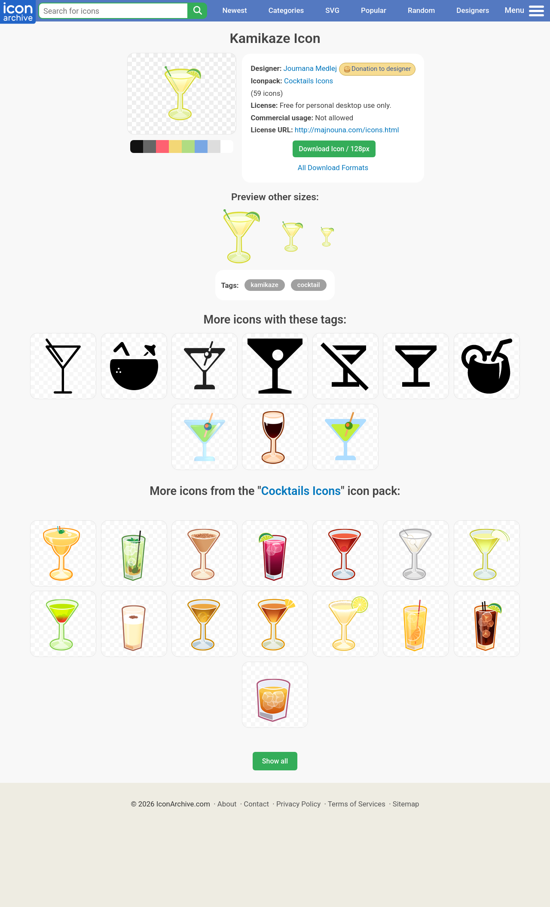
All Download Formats (333, 167)
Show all (275, 761)
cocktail (308, 285)
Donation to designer (381, 69)
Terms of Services (356, 804)
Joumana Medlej (310, 68)
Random (421, 10)
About (227, 804)
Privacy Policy (298, 804)
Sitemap (406, 804)
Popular (373, 10)
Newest (234, 10)
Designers (472, 10)
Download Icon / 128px (334, 149)
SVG (332, 10)
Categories (286, 10)
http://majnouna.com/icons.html (347, 129)
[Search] (197, 11)
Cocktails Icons (308, 80)
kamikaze (264, 285)
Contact (256, 804)
